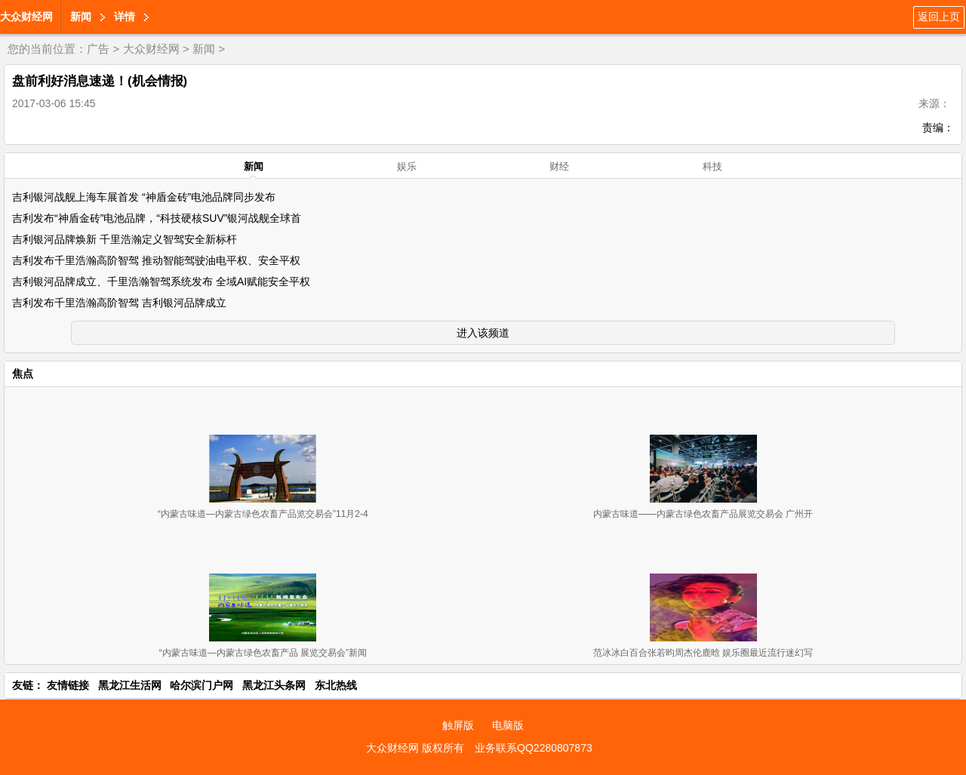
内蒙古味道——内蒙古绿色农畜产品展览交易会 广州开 (703, 514)
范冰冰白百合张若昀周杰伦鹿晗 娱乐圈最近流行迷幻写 (703, 652)
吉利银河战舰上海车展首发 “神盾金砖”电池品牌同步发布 (143, 197)
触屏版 (458, 725)
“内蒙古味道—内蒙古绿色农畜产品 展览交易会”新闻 (263, 652)
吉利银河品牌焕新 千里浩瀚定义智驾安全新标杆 (124, 239)
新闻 (80, 17)
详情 (124, 17)
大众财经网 (26, 17)
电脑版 (508, 725)
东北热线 (336, 685)
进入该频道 (483, 333)
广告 (98, 48)
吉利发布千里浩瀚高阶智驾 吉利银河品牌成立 (119, 303)
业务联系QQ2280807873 (533, 748)
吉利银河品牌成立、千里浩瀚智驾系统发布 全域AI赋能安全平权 (161, 281)
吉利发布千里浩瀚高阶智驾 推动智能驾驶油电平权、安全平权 (156, 260)
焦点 (22, 374)
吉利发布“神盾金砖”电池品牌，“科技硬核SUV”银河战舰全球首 (156, 218)
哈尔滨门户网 (201, 685)
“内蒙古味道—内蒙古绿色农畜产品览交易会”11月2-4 (263, 514)
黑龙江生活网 (130, 685)
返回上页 (939, 17)
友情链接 (68, 685)
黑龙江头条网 (274, 685)
